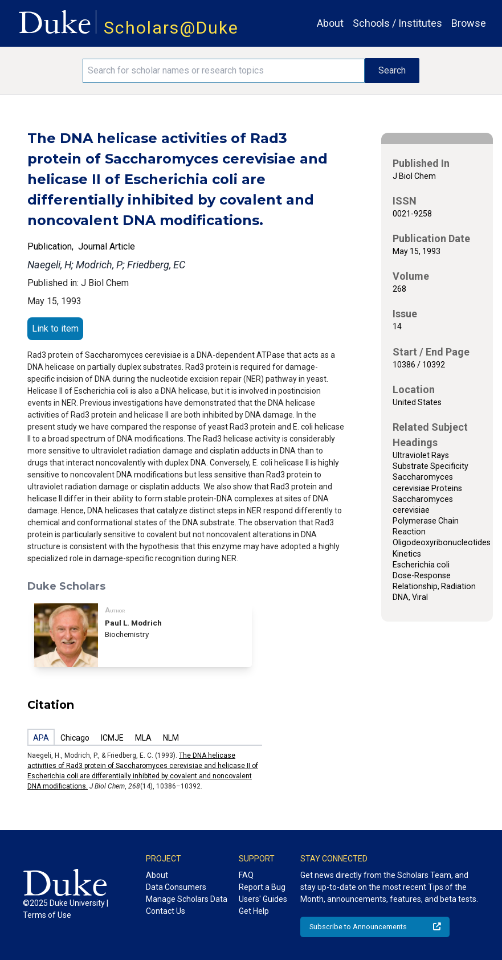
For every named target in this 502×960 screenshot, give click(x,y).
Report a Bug (262, 887)
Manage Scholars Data (186, 899)
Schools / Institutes (397, 23)
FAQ (246, 875)
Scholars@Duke (171, 28)
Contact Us (165, 911)
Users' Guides (263, 899)
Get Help (254, 911)
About (330, 23)
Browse (468, 23)
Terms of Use (47, 915)
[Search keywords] (224, 71)
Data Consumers (176, 887)
